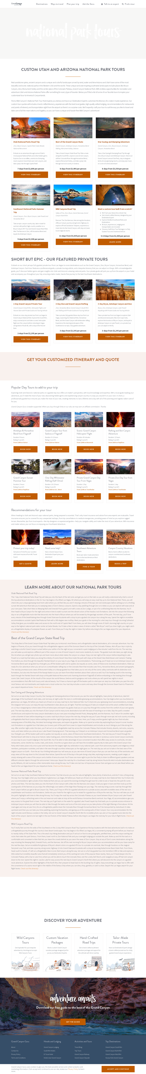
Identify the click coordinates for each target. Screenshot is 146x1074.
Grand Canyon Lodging (51, 1047)
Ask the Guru (89, 4)
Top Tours (78, 1051)
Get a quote (25, 564)
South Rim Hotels (49, 1051)
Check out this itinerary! (20, 632)
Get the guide (73, 1022)
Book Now (25, 449)
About (13, 1047)
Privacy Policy (15, 1054)
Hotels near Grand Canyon (52, 1058)
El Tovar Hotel (48, 1054)
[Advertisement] (72, 894)
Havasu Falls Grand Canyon (114, 1058)
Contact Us (14, 1051)
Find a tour (130, 4)
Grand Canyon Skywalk (82, 1058)
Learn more (115, 242)
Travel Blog (78, 1047)
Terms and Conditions (18, 1058)
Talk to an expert (111, 4)
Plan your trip (74, 4)
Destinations (42, 4)
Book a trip (120, 564)
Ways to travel (58, 4)
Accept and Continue (118, 1069)
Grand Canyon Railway (82, 1054)
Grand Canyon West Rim (113, 1054)
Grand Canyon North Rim (114, 1051)
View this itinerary (30, 174)
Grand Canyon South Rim (114, 1047)
